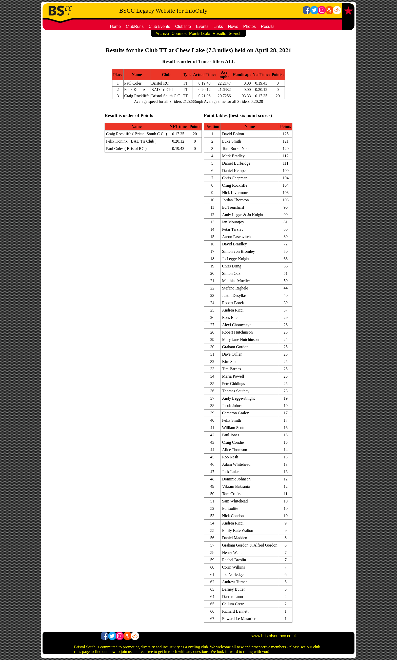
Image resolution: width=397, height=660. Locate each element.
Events (202, 26)
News (233, 26)
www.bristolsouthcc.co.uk (274, 636)
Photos (249, 26)
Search (235, 33)
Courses (179, 33)
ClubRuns (135, 26)
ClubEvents (159, 26)
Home (115, 26)
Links (218, 26)
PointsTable (199, 33)
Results (267, 26)
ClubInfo (183, 26)
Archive (162, 33)
